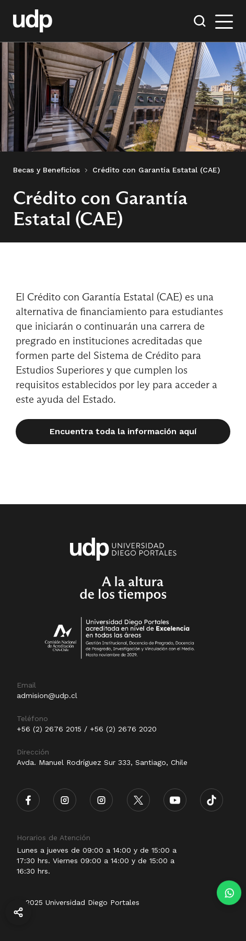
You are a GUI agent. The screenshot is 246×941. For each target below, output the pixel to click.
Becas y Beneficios (46, 170)
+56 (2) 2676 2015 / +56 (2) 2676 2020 (87, 729)
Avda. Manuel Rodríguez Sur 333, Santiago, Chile (102, 762)
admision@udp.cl (47, 695)
